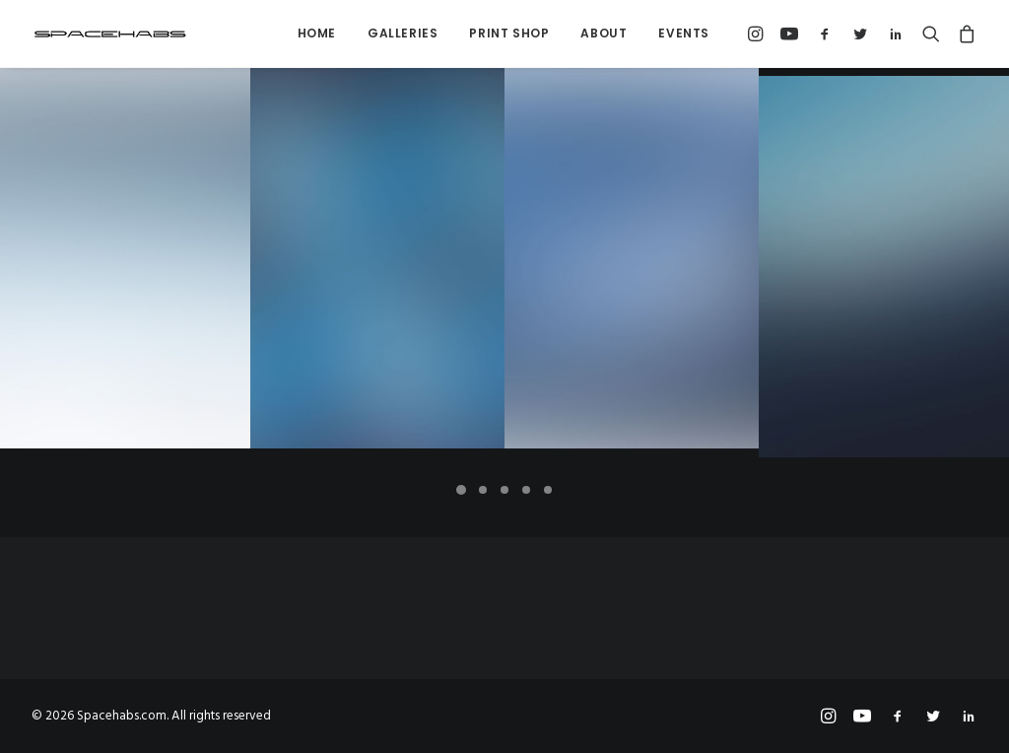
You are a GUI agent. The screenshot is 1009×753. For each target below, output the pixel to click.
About (603, 33)
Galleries (402, 33)
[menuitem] (317, 33)
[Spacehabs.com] (110, 33)
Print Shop (509, 33)
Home (317, 33)
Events (683, 33)
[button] (758, 33)
